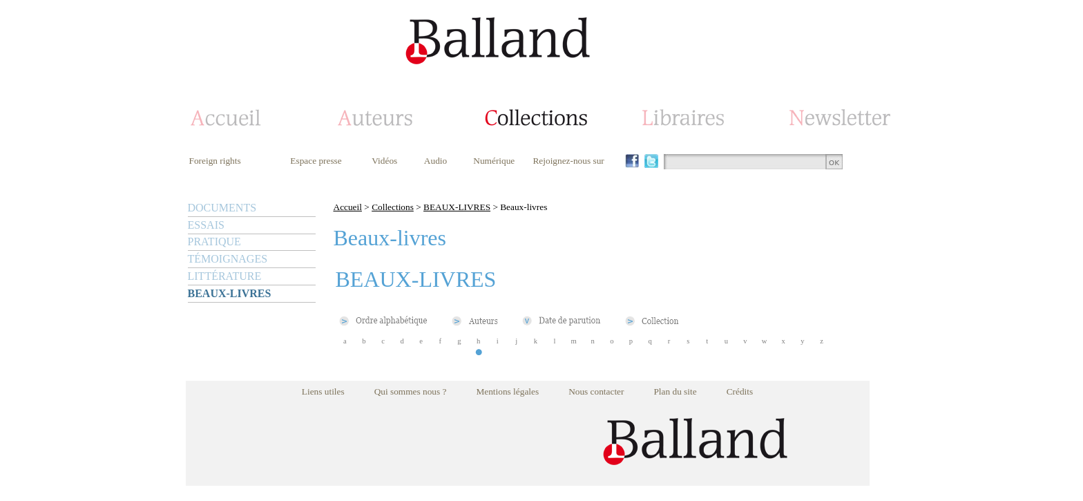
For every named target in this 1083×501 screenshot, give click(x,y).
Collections (393, 207)
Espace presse (315, 160)
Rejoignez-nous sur (568, 160)
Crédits (740, 391)
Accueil (348, 207)
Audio (435, 160)
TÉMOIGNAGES (228, 259)
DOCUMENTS (222, 208)
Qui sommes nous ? (410, 391)
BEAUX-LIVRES (229, 293)
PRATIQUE (214, 241)
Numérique (494, 160)
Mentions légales (507, 391)
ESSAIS (206, 225)
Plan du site (674, 391)
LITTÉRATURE (225, 276)
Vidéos (384, 160)
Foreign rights (215, 160)
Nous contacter (596, 391)
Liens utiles (323, 391)
